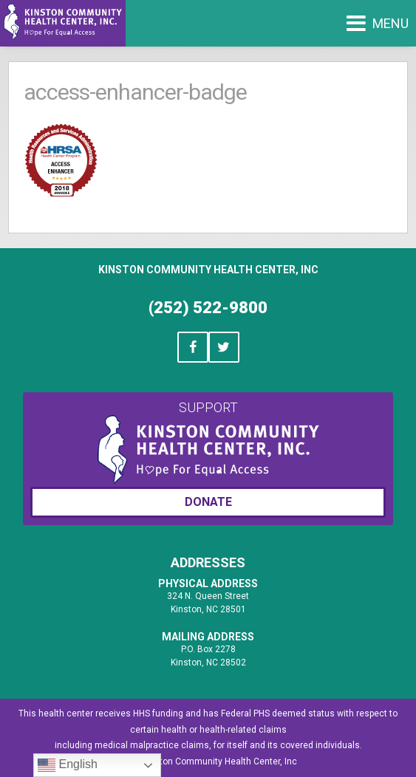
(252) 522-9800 (208, 307)
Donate (208, 502)
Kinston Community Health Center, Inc (208, 269)
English (68, 765)
